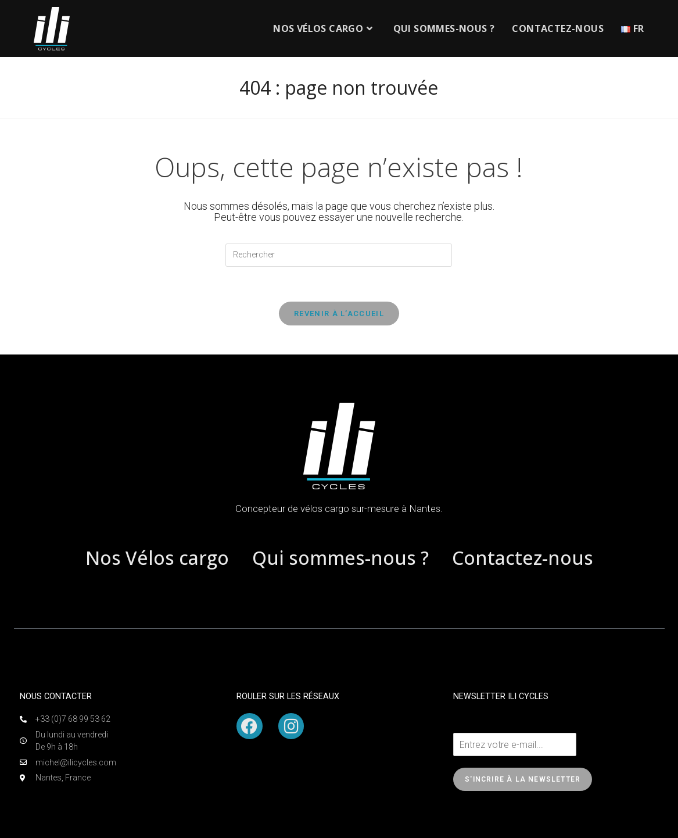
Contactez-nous (522, 557)
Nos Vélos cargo (157, 557)
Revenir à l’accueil (339, 313)
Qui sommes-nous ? (340, 557)
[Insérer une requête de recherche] (338, 255)
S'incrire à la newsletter (522, 779)
